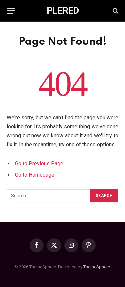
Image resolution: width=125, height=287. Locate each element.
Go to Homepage (34, 175)
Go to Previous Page (39, 163)
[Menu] (11, 10)
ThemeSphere (96, 266)
